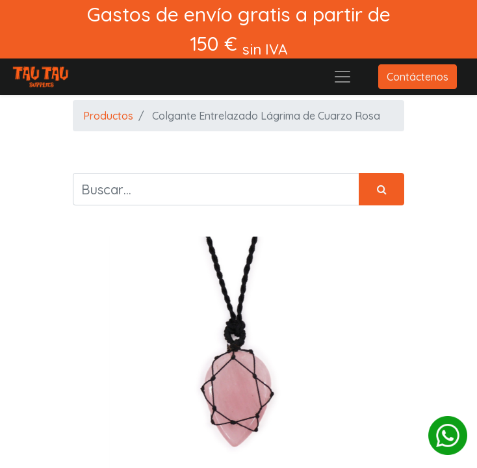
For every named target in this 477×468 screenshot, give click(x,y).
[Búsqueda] (381, 189)
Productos (108, 115)
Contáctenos (417, 76)
